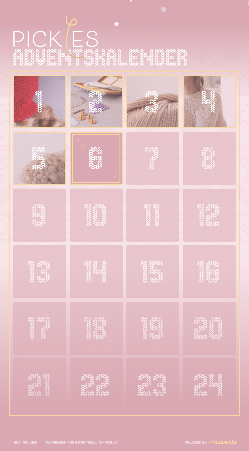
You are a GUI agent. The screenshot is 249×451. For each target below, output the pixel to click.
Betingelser (25, 442)
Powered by (210, 442)
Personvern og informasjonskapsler (82, 442)
